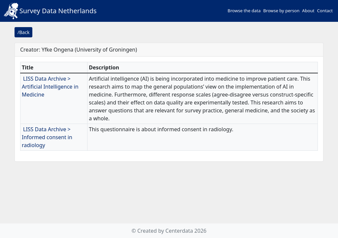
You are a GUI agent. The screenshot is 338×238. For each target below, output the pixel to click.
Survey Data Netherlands (50, 11)
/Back (23, 32)
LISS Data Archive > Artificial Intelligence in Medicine (50, 86)
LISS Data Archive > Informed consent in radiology (47, 137)
